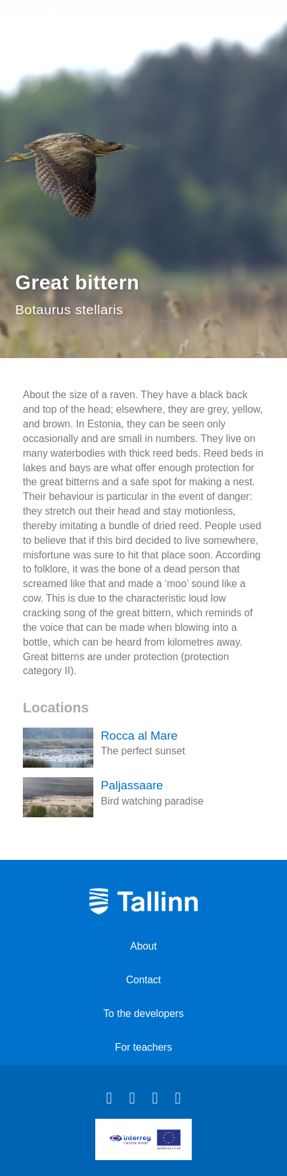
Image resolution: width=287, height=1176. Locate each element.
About (143, 946)
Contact (143, 979)
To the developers (143, 1013)
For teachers (143, 1047)
